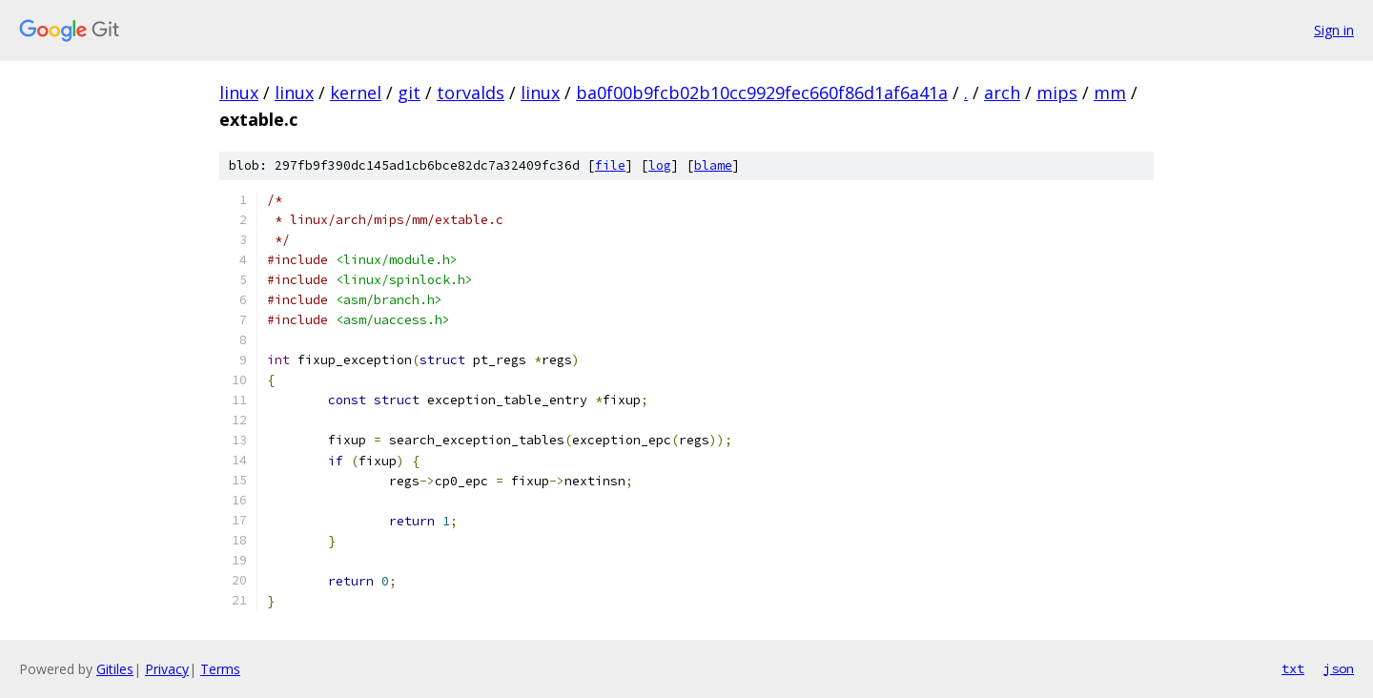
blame (713, 165)
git (409, 92)
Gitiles (114, 669)
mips (1056, 92)
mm (1110, 92)
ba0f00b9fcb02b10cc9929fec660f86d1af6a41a (762, 92)
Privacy (167, 669)
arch (1002, 92)
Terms (220, 669)
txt (1292, 668)
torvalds (470, 92)
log (659, 165)
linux (238, 92)
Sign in (1334, 30)
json (1338, 668)
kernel (355, 92)
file (610, 165)
